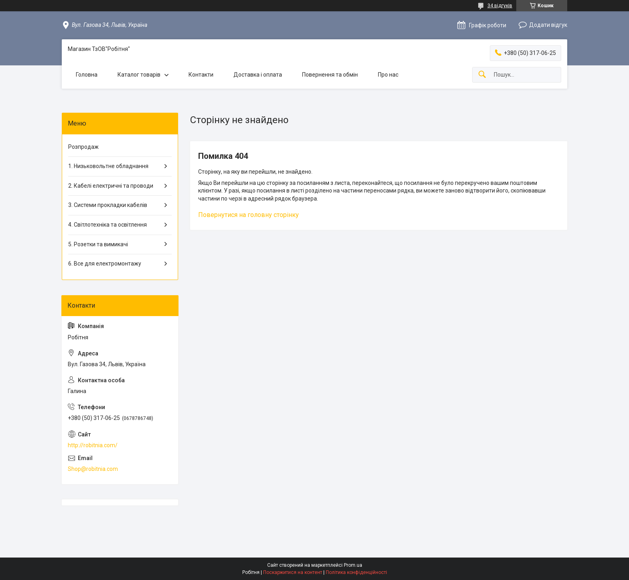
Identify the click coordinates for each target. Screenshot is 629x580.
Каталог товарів (139, 74)
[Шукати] (482, 75)
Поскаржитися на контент (292, 572)
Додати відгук (548, 25)
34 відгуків (499, 5)
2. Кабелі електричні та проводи (110, 186)
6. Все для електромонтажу (104, 263)
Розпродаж (83, 147)
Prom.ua (353, 565)
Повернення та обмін (330, 74)
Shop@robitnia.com (93, 469)
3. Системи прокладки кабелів (107, 205)
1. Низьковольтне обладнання (108, 166)
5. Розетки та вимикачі (98, 244)
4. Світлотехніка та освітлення (107, 224)
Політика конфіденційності (356, 572)
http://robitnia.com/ (93, 445)
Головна (86, 74)
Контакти (201, 74)
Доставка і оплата (257, 74)
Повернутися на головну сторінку (248, 215)
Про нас (388, 74)
